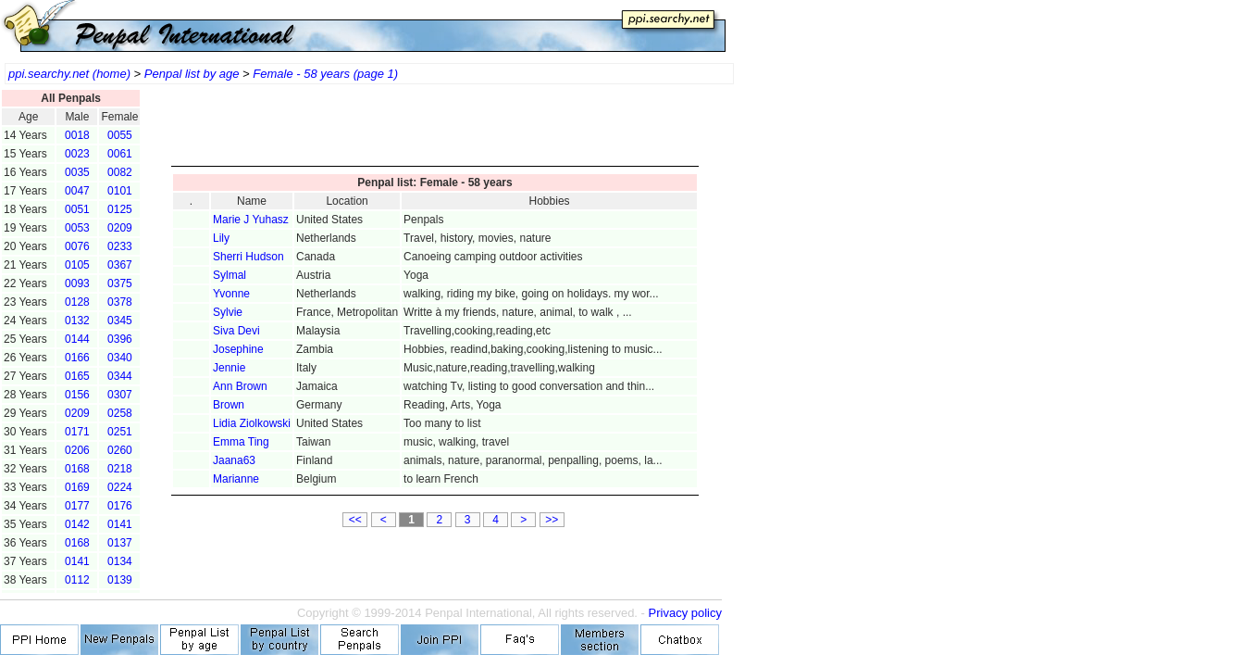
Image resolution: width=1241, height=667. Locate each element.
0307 (119, 394)
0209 (119, 227)
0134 (119, 561)
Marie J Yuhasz (251, 219)
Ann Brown (240, 386)
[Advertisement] (435, 129)
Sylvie (227, 312)
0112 (77, 579)
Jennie (229, 367)
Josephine (238, 349)
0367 (119, 264)
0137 (119, 542)
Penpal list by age (192, 74)
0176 (119, 505)
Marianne (236, 478)
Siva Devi (236, 330)
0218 (119, 468)
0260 (119, 450)
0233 (119, 246)
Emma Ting (241, 441)
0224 (119, 487)
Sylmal (229, 275)
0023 (77, 153)
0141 (119, 524)
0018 (77, 135)
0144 (77, 339)
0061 (119, 153)
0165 (77, 376)
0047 (77, 190)
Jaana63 (234, 460)
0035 (77, 172)
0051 (77, 209)
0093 (77, 283)
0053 (77, 227)
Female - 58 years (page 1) (325, 74)
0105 (77, 264)
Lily (221, 238)
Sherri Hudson (248, 256)
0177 (77, 505)
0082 (119, 172)
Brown (228, 404)
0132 (77, 320)
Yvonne (231, 293)
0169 (77, 487)
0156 (77, 394)
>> (551, 519)
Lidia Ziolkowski (252, 423)
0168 (77, 468)
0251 (119, 431)
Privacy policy (685, 613)
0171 (77, 431)
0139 (119, 579)
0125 (119, 209)
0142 (77, 524)
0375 (119, 283)
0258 (119, 413)
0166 (77, 357)
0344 (119, 376)
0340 (119, 357)
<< (355, 519)
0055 (119, 135)
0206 (77, 450)
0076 (77, 246)
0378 (119, 302)
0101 (119, 190)
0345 (119, 320)
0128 (77, 302)
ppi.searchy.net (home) (69, 74)
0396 (119, 339)
